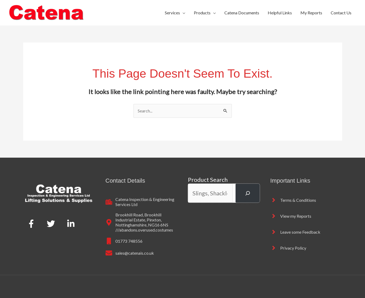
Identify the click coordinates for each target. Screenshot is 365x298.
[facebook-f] (32, 223)
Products (202, 12)
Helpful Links (280, 12)
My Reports (311, 12)
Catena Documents (241, 12)
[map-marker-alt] (141, 222)
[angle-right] (293, 200)
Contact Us (341, 12)
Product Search (208, 179)
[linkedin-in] (71, 223)
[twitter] (52, 223)
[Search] (247, 193)
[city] (141, 202)
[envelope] (130, 253)
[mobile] (124, 241)
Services (172, 12)
